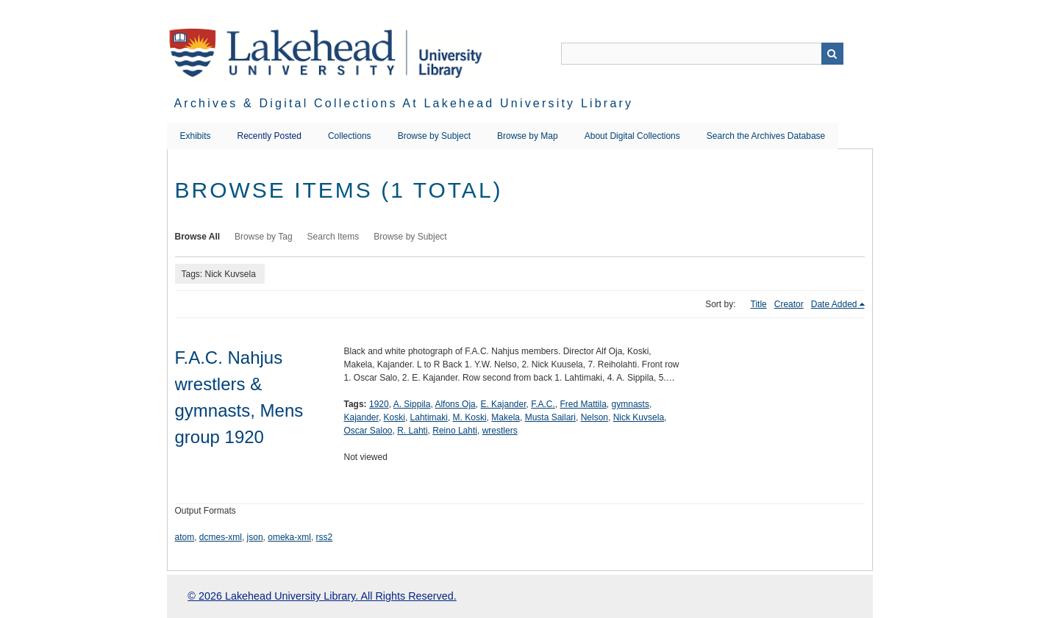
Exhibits (195, 136)
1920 (379, 404)
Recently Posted (269, 136)
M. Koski (470, 417)
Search (832, 54)
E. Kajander (503, 404)
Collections (349, 136)
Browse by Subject (434, 136)
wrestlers (500, 430)
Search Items (333, 236)
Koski (394, 417)
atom (185, 537)
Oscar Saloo (368, 430)
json (255, 537)
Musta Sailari (550, 417)
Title (759, 304)
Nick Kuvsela (638, 417)
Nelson (594, 417)
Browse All (198, 236)
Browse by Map (527, 136)
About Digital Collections (632, 136)
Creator (789, 304)
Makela (505, 417)
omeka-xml (289, 537)
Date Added (834, 304)
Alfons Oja (455, 404)
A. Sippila (412, 404)
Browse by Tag (264, 236)
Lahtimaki (429, 417)
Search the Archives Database (766, 136)
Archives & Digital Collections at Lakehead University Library (404, 103)
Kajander (361, 417)
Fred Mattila (583, 404)
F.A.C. (543, 404)
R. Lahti (412, 430)
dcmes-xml (220, 537)
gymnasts (630, 404)
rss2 (324, 537)
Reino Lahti (454, 430)
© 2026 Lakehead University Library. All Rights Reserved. (322, 596)
